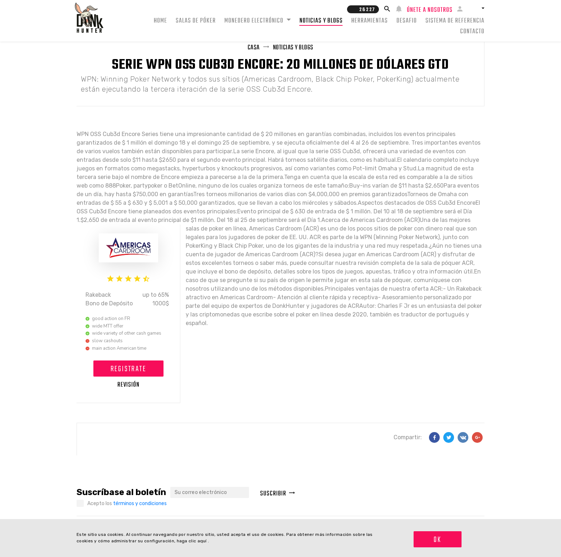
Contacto (472, 31)
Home (160, 21)
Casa (254, 48)
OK (437, 540)
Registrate (128, 369)
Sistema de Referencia (454, 21)
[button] (476, 8)
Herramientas (369, 21)
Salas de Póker (196, 21)
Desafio (406, 21)
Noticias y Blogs (321, 21)
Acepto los (127, 503)
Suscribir (277, 494)
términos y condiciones (140, 503)
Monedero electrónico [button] (254, 21)
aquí (202, 540)
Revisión (128, 385)
